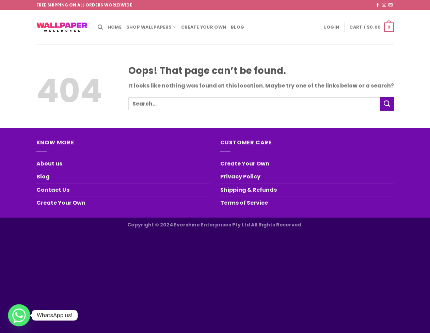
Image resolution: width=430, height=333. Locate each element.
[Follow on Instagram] (384, 5)
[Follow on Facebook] (378, 5)
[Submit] (387, 103)
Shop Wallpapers (151, 27)
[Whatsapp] (19, 315)
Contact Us (52, 190)
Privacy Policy (240, 176)
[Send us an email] (390, 5)
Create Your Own (203, 27)
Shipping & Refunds (248, 190)
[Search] (100, 27)
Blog (237, 27)
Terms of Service (244, 203)
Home (115, 27)
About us (49, 164)
